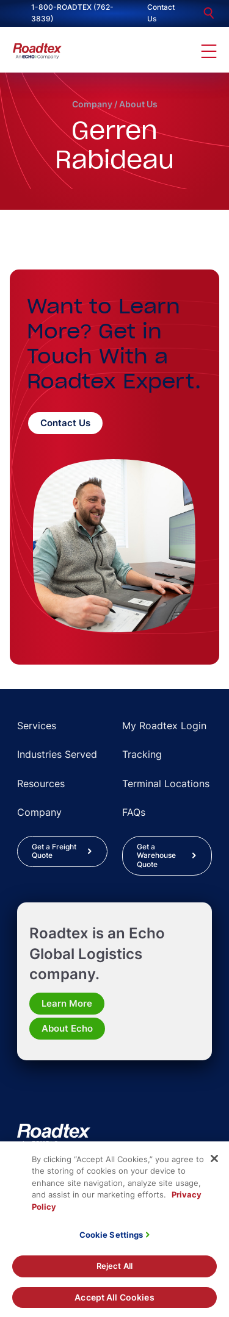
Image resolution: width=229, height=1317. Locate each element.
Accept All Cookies (114, 1302)
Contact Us (161, 12)
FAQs (133, 812)
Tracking (142, 754)
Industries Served (57, 754)
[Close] (214, 1164)
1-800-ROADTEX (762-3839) (72, 12)
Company (92, 104)
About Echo (67, 1028)
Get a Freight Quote (54, 851)
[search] (209, 13)
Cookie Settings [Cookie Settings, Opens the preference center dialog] (111, 1240)
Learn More (67, 1003)
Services (36, 725)
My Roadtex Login (164, 725)
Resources (41, 783)
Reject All (114, 1271)
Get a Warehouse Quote (156, 855)
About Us (138, 104)
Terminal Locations (165, 783)
